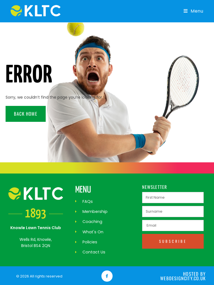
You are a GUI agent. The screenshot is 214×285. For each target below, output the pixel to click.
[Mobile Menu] (191, 11)
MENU (83, 190)
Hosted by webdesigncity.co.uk (183, 275)
